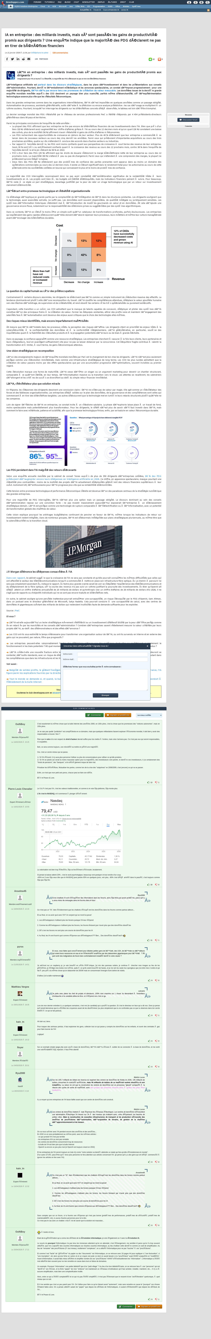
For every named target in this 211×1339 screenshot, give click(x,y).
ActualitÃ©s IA (85, 10)
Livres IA (124, 10)
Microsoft (62, 7)
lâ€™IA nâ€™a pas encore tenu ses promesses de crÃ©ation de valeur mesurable (73, 90)
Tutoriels (49, 2)
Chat (76, 2)
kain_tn (20, 1022)
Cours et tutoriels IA (111, 10)
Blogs (67, 2)
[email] (112, 659)
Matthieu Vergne (20, 987)
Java (71, 7)
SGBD (110, 7)
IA (49, 7)
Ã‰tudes (112, 2)
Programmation (99, 7)
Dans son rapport (15, 578)
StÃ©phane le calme (39, 53)
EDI (88, 7)
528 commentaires (60, 53)
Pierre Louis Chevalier (20, 789)
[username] (112, 654)
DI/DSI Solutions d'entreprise (26, 7)
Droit (123, 2)
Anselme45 (20, 891)
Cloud (42, 7)
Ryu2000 (20, 1073)
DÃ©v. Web (79, 7)
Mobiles (126, 7)
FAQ (60, 2)
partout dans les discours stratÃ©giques (60, 85)
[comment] (105, 680)
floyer (20, 1047)
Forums (37, 2)
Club (131, 2)
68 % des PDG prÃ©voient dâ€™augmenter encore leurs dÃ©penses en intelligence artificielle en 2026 (83, 478)
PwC (17, 610)
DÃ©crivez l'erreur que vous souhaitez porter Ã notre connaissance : (105, 678)
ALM (54, 7)
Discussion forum (188, 120)
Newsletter (88, 2)
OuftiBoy (20, 724)
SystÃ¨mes (136, 7)
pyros (20, 946)
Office (117, 7)
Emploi (101, 2)
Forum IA (97, 10)
